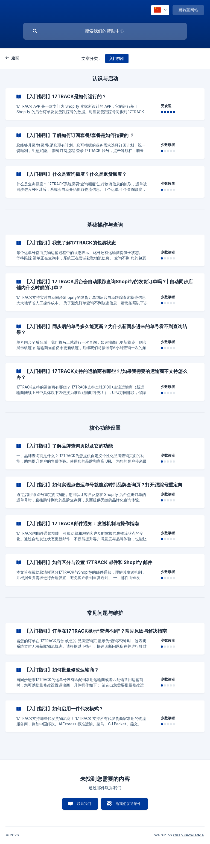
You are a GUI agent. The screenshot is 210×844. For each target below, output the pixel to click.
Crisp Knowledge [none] (188, 835)
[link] (105, 104)
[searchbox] (105, 31)
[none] (160, 10)
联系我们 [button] (84, 803)
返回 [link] (15, 57)
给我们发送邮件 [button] (128, 803)
